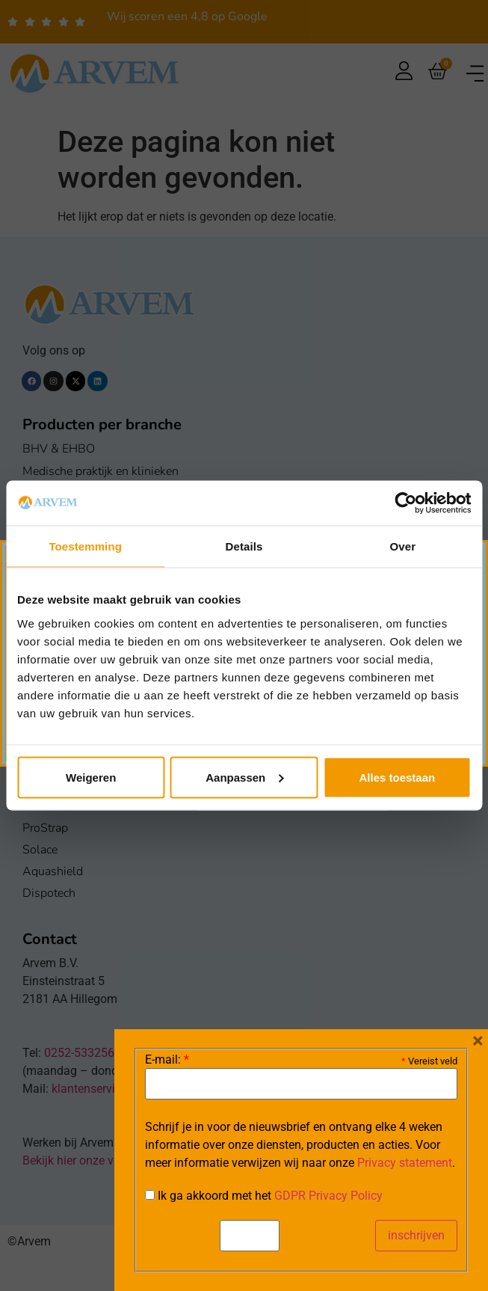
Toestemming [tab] (85, 546)
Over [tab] (403, 546)
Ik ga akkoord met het (264, 1196)
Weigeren (91, 776)
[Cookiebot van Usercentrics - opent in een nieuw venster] (405, 503)
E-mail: (167, 1060)
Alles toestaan (397, 776)
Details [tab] (244, 546)
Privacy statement (404, 1163)
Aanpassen (244, 776)
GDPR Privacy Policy (328, 1196)
